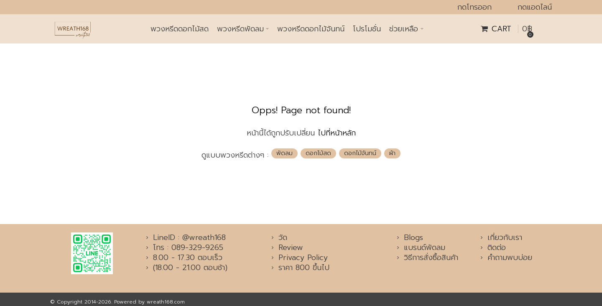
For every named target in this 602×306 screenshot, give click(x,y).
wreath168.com (166, 302)
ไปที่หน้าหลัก (337, 133)
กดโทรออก (474, 7)
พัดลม (284, 153)
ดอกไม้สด (318, 153)
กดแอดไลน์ (535, 7)
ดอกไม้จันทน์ (360, 153)
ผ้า (392, 153)
